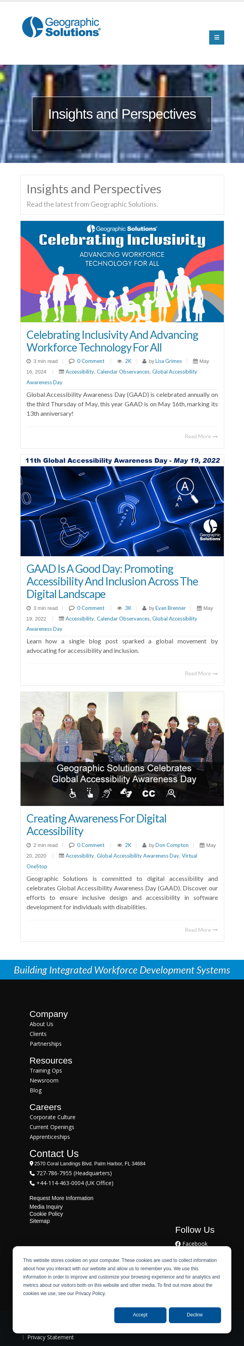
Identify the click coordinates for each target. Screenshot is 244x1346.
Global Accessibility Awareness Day (138, 855)
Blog (36, 1090)
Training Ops (46, 1070)
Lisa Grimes (168, 361)
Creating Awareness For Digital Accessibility (96, 824)
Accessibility (80, 371)
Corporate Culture (53, 1117)
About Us (41, 1024)
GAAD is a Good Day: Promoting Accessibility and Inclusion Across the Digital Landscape (112, 581)
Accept (140, 1315)
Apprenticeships (50, 1136)
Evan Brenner (170, 608)
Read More (201, 436)
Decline (195, 1315)
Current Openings (52, 1127)
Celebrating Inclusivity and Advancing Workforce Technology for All (112, 341)
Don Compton (171, 845)
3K (128, 608)
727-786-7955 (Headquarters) (73, 1173)
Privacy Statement (50, 1337)
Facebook (191, 1243)
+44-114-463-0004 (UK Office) (74, 1183)
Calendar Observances (123, 371)
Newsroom (44, 1080)
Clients (38, 1034)
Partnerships (46, 1043)
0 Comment (90, 361)
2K (128, 361)
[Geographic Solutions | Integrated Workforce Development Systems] (61, 27)
